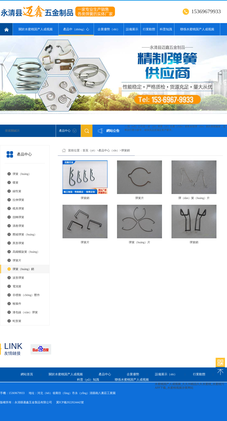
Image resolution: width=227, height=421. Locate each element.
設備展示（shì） (166, 374)
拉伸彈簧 (18, 199)
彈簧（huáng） (22, 173)
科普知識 (166, 29)
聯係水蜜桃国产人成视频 (197, 29)
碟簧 (15, 182)
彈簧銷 (125, 150)
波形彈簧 (18, 277)
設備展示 (132, 29)
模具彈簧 (18, 208)
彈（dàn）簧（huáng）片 (194, 198)
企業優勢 (133, 374)
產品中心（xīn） (108, 150)
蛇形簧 (17, 321)
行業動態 (149, 29)
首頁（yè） (90, 150)
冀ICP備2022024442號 (70, 402)
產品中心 (105, 374)
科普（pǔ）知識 (88, 379)
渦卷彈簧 (18, 225)
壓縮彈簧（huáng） (25, 234)
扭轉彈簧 (18, 217)
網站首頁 (27, 374)
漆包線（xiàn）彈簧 (25, 312)
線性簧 (17, 191)
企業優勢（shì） (109, 29)
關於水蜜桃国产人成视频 (36, 29)
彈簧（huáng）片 (139, 242)
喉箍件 (17, 303)
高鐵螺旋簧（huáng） (26, 251)
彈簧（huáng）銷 (23, 269)
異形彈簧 (18, 243)
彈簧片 (17, 260)
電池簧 (17, 286)
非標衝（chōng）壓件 (26, 295)
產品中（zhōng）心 (76, 31)
